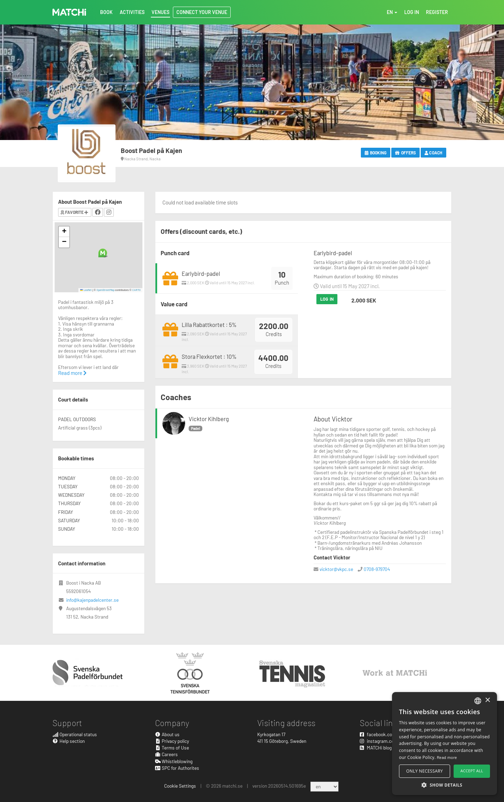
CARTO (136, 290)
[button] (102, 253)
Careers (166, 754)
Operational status (74, 734)
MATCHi (69, 12)
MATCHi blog (376, 748)
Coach (433, 152)
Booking (376, 152)
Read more (72, 373)
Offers (405, 152)
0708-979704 (377, 569)
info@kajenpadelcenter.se (92, 600)
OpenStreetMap (105, 290)
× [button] (487, 700)
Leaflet (86, 290)
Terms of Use (172, 748)
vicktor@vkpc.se (336, 569)
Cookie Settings (180, 786)
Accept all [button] (472, 770)
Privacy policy (172, 741)
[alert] (444, 743)
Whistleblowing (174, 761)
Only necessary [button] (424, 771)
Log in (327, 299)
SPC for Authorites (177, 768)
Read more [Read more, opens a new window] (447, 757)
